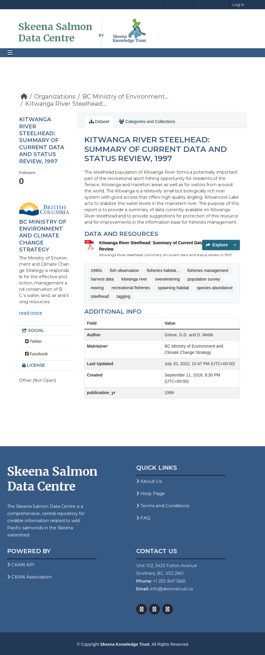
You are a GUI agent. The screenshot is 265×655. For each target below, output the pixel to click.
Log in (238, 4)
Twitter (33, 341)
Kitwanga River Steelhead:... (66, 103)
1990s (96, 270)
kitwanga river (134, 279)
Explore (217, 244)
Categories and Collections (147, 121)
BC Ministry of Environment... (125, 96)
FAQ (143, 518)
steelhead (100, 296)
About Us (149, 481)
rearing (97, 287)
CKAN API (20, 564)
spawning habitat (173, 287)
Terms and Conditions (162, 505)
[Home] (24, 96)
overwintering (167, 279)
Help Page (150, 493)
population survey (203, 279)
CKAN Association (29, 577)
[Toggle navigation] (10, 52)
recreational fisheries (130, 287)
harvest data (102, 279)
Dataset (99, 121)
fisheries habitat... (163, 270)
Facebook (36, 353)
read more (30, 312)
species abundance (215, 287)
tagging (123, 296)
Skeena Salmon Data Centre (55, 32)
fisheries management (207, 270)
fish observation (124, 270)
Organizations (54, 96)
